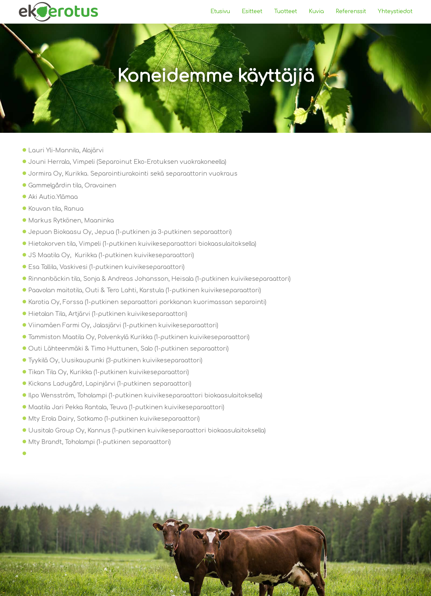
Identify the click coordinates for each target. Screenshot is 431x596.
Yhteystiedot (395, 11)
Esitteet (252, 11)
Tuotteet (285, 11)
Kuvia (316, 11)
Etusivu (220, 11)
